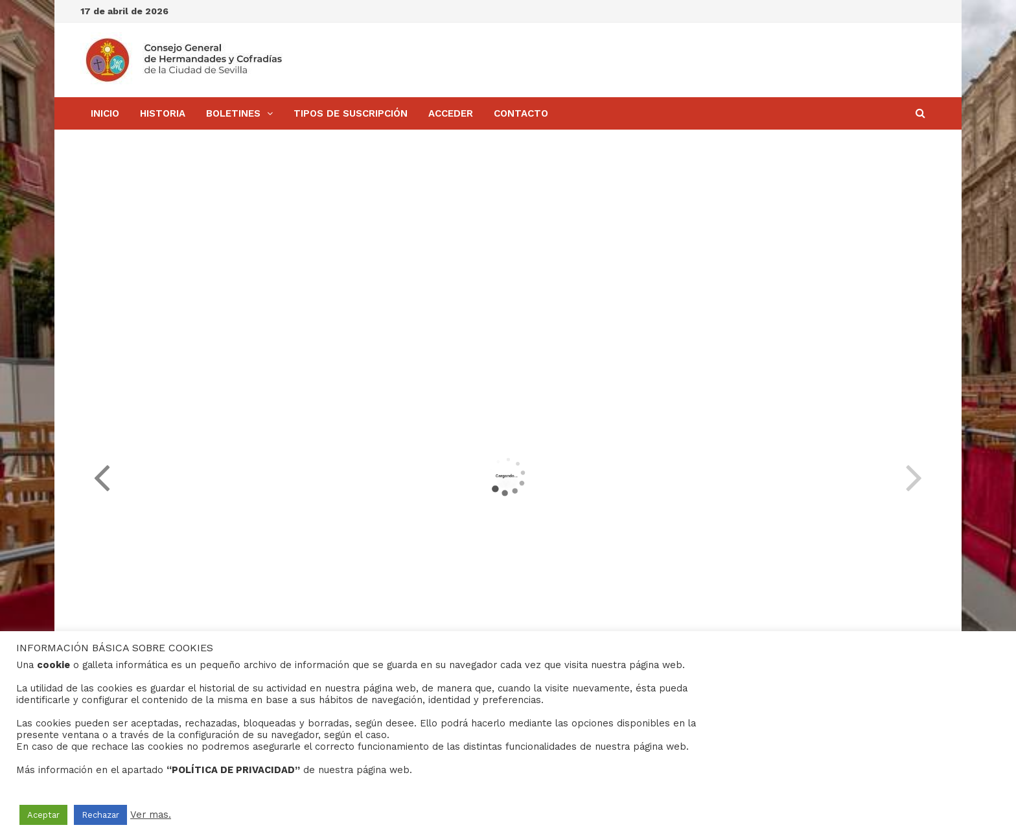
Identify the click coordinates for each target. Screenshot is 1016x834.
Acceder (450, 113)
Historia (162, 113)
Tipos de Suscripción (351, 113)
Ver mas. (150, 814)
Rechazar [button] (100, 815)
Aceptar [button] (43, 815)
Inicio (105, 113)
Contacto (521, 113)
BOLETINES (233, 113)
